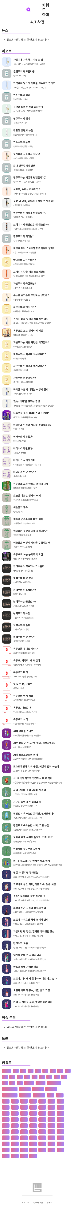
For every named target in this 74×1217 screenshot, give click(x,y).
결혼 (33, 1125)
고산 (42, 1137)
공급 (33, 1143)
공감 (24, 1143)
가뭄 (5, 1101)
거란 (60, 1113)
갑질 (33, 1107)
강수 (51, 1107)
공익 (5, 1149)
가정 (33, 1101)
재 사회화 (51, 1089)
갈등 (15, 1107)
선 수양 (40, 1083)
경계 (42, 1125)
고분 (33, 1137)
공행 (42, 1149)
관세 (15, 1155)
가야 (24, 1101)
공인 (15, 1149)
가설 (15, 1101)
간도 (60, 1101)
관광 (5, 1155)
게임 (5, 1125)
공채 (33, 1149)
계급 (42, 1131)
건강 (24, 1119)
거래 (5, 1119)
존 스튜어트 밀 (9, 1095)
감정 (24, 1107)
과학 (60, 1149)
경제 (24, 1131)
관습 (24, 1155)
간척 (5, 1107)
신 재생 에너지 (9, 1089)
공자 (24, 1149)
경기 (51, 1125)
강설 (42, 1107)
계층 (5, 1137)
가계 (59, 1095)
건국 (33, 1119)
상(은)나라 (39, 1095)
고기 (15, 1137)
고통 (5, 1143)
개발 (15, 1113)
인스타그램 (38, 1202)
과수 (51, 1149)
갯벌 (51, 1113)
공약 (60, 1143)
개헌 (42, 1113)
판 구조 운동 (54, 1083)
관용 (33, 1155)
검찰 (60, 1119)
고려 (24, 1137)
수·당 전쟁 (25, 1095)
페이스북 (25, 1202)
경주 (33, 1131)
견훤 (15, 1125)
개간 (5, 1113)
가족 (42, 1101)
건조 (42, 1119)
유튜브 (50, 1202)
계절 (60, 1131)
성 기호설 (25, 1089)
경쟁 (15, 1131)
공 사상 (29, 1083)
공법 (51, 1143)
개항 (33, 1113)
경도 (60, 1125)
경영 (5, 1131)
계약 (51, 1131)
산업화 (6, 1070)
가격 (50, 1095)
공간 (15, 1143)
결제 (24, 1125)
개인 (24, 1113)
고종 (60, 1137)
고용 (51, 1137)
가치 (51, 1101)
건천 (51, 1119)
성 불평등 (38, 1089)
